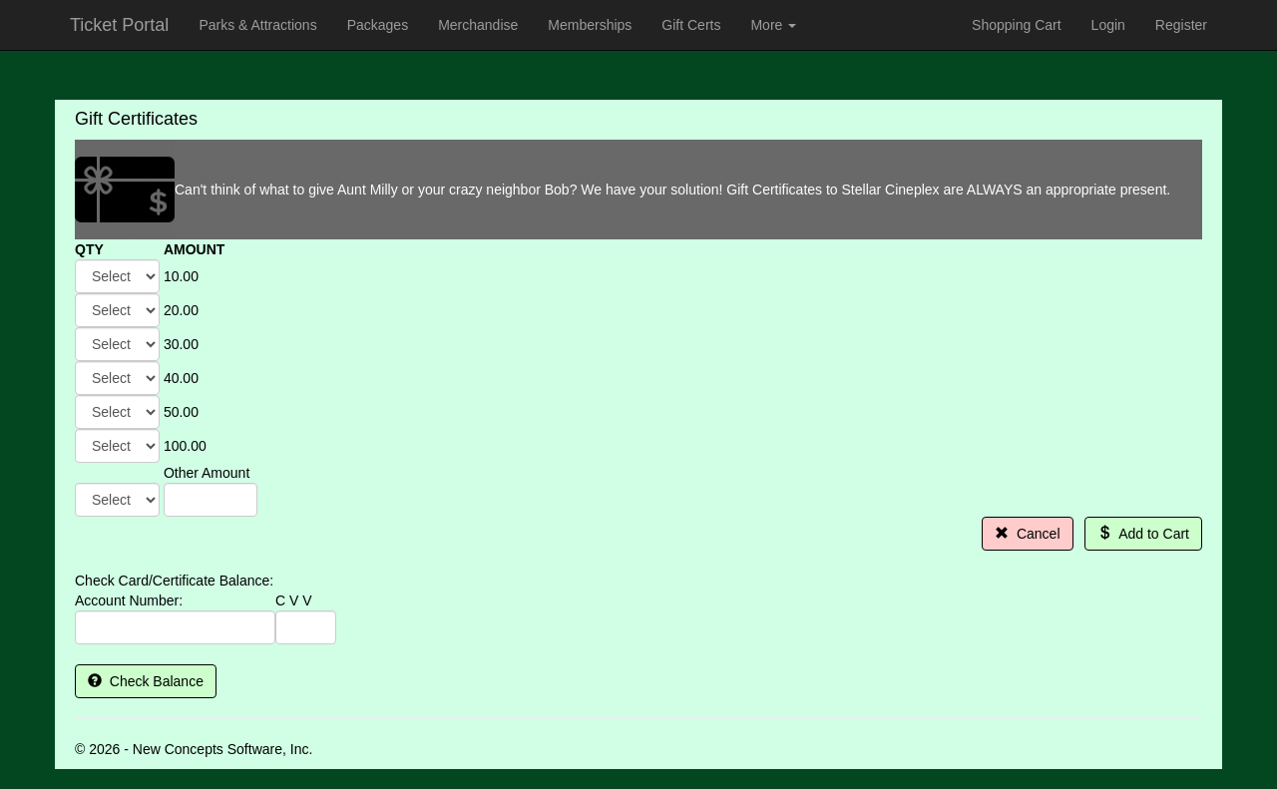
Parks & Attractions (257, 25)
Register (1181, 25)
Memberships (590, 25)
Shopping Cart (1017, 25)
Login (1108, 25)
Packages (377, 25)
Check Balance (146, 681)
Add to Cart (1143, 534)
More (773, 25)
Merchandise (478, 25)
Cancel (1027, 534)
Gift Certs (690, 25)
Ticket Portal (119, 25)
